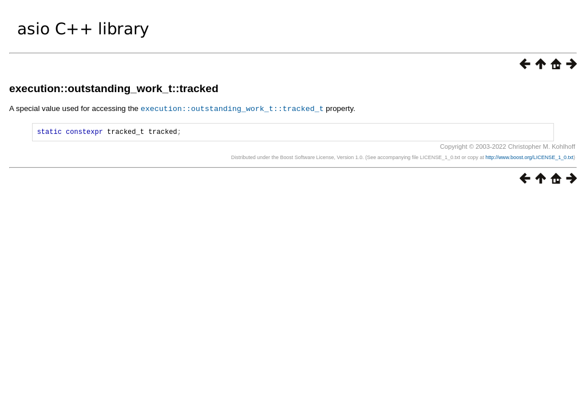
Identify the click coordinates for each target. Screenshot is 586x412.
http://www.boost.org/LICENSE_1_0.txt (529, 158)
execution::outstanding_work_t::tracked (114, 88)
